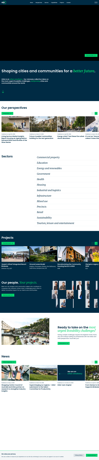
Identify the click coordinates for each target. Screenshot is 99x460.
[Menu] (96, 2)
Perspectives (39, 2)
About (31, 2)
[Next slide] (96, 113)
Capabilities (54, 2)
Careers (69, 2)
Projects (62, 2)
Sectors (47, 2)
